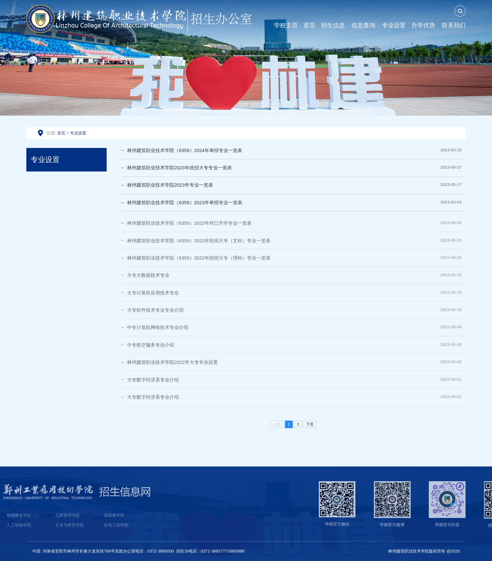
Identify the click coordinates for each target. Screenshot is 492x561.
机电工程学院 (27, 525)
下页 (310, 424)
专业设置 (78, 133)
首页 (61, 133)
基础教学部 (25, 515)
